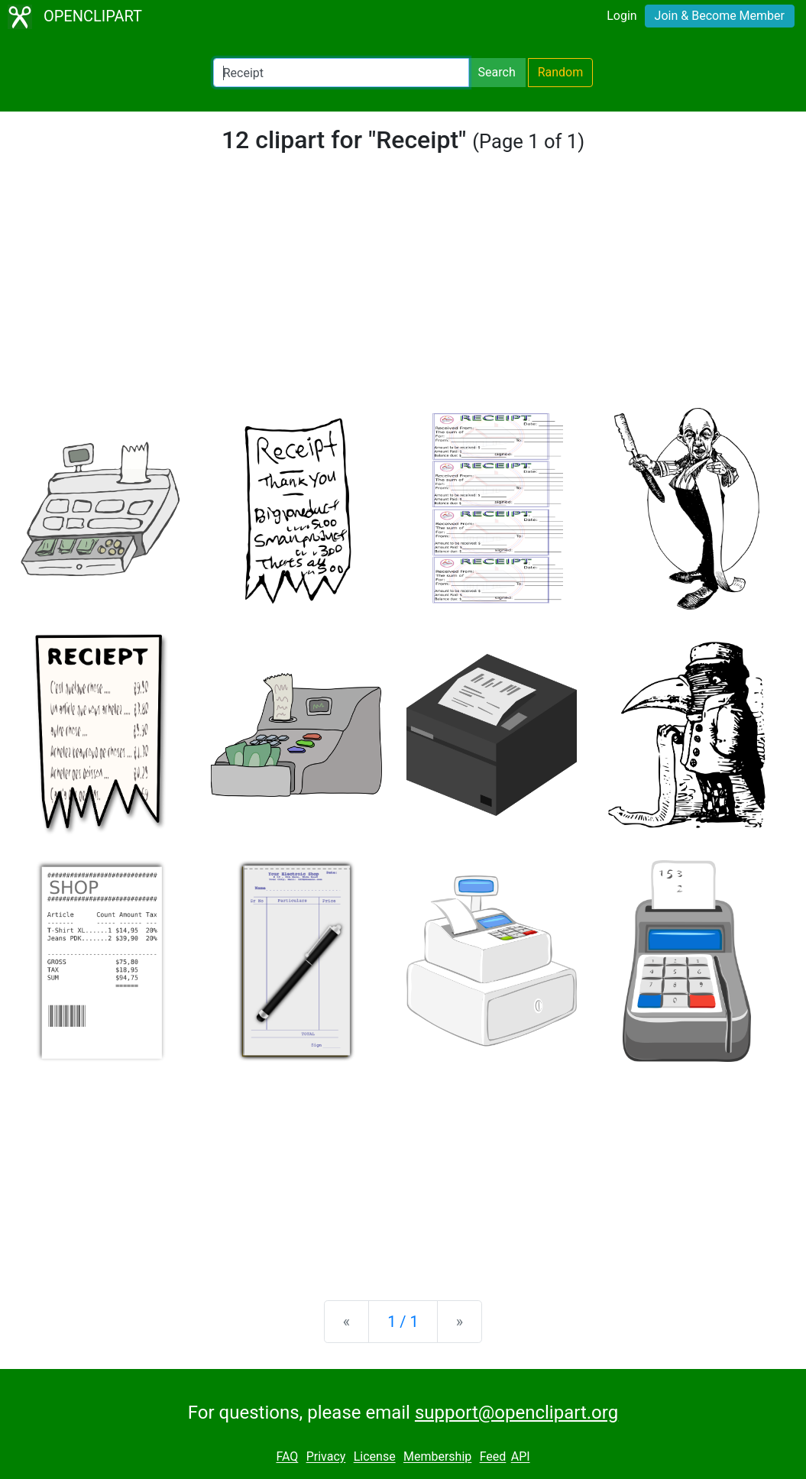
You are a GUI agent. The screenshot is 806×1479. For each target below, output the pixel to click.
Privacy (326, 1457)
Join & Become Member (720, 15)
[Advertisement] (403, 293)
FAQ (287, 1457)
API (520, 1457)
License (375, 1457)
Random (561, 72)
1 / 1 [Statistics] (403, 1321)
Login (621, 15)
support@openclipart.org (516, 1412)
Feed (493, 1457)
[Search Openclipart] (341, 72)
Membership (437, 1457)
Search (497, 72)
